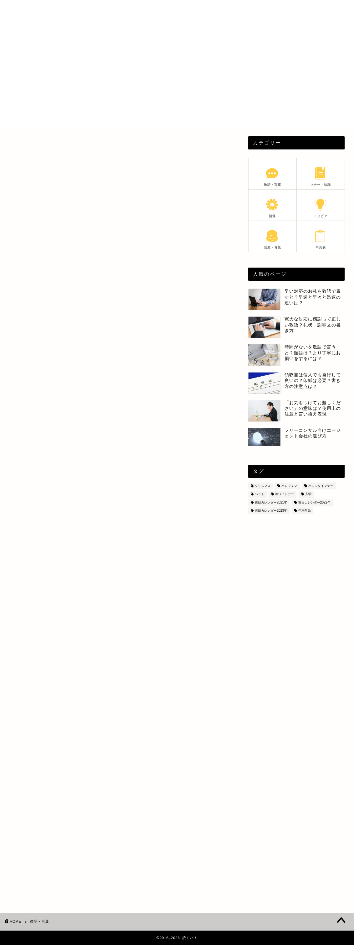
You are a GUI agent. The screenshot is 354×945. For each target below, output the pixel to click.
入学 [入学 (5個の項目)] (308, 494)
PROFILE (255, 10)
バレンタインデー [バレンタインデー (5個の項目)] (320, 486)
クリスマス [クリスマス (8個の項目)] (262, 486)
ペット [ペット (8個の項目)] (259, 494)
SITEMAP (314, 10)
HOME (228, 10)
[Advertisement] (177, 83)
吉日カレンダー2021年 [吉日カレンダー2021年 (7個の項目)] (271, 502)
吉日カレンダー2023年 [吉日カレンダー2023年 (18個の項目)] (271, 510)
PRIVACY (284, 10)
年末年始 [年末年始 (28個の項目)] (304, 510)
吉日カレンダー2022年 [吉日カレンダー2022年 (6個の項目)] (314, 502)
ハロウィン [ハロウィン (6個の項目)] (289, 486)
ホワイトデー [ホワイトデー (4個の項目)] (284, 494)
